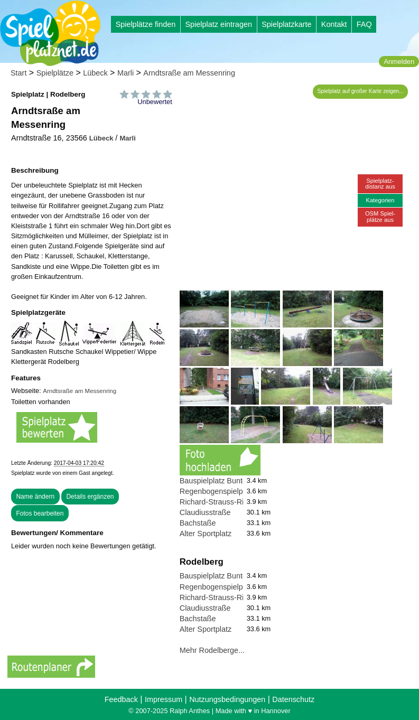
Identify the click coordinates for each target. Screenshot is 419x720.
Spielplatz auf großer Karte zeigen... (361, 91)
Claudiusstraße (205, 512)
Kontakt (334, 24)
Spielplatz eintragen (218, 24)
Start (18, 73)
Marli (125, 73)
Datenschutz (293, 699)
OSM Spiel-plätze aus (380, 216)
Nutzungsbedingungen (227, 699)
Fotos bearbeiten (39, 513)
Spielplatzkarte (286, 24)
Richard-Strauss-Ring (216, 502)
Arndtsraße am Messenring (189, 73)
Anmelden (399, 62)
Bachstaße (198, 523)
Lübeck (95, 73)
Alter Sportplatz (205, 533)
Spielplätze (54, 73)
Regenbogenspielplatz (217, 491)
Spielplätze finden (146, 24)
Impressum (163, 699)
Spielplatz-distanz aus (380, 183)
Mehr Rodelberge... (212, 650)
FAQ (364, 24)
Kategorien (380, 200)
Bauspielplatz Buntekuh (219, 480)
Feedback (121, 699)
